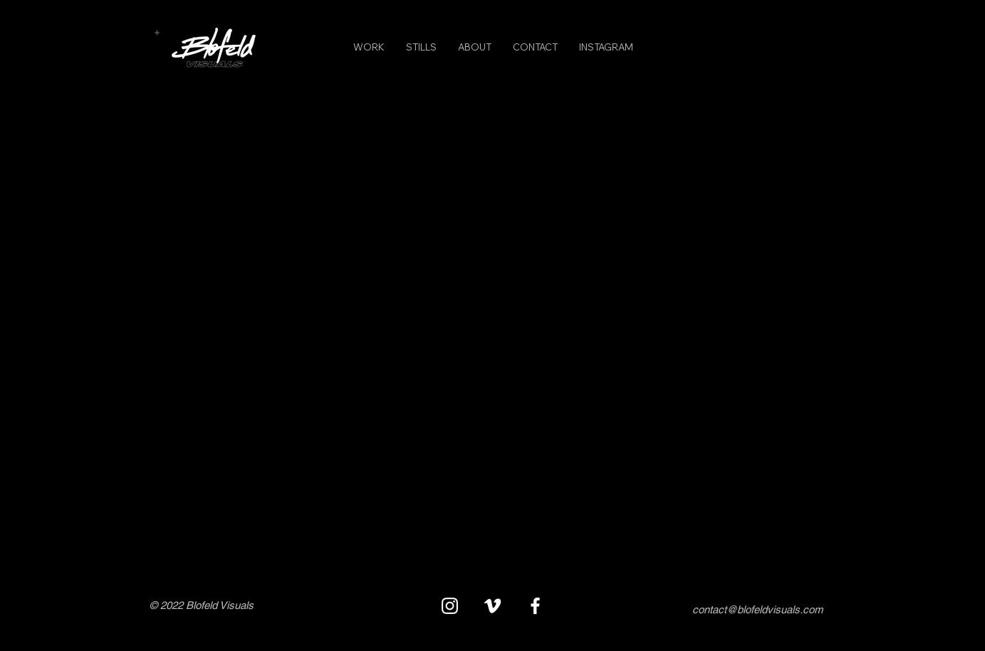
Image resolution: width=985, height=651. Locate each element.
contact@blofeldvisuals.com (757, 609)
